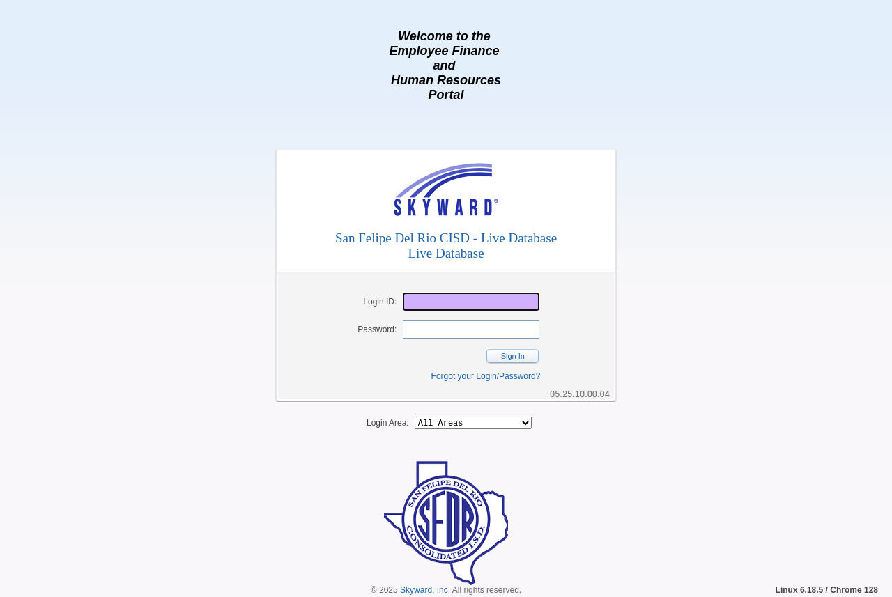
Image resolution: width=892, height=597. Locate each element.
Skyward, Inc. (425, 592)
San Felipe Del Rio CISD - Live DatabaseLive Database (446, 246)
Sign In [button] (513, 356)
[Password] (471, 329)
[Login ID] (471, 302)
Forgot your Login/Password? (486, 376)
